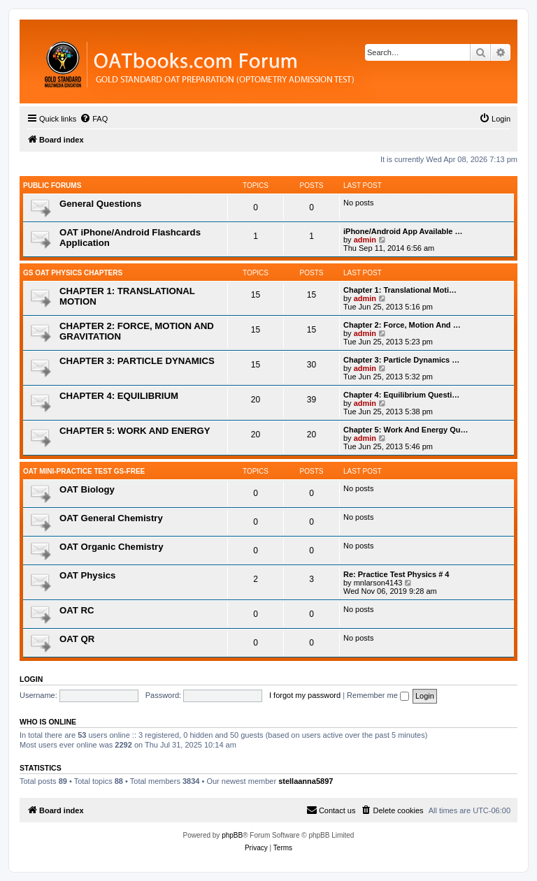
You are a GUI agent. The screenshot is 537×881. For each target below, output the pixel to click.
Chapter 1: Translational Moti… (400, 290)
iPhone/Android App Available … (403, 231)
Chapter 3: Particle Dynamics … (401, 360)
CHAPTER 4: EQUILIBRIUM (118, 396)
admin (365, 239)
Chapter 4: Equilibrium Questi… (401, 395)
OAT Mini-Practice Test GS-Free (84, 471)
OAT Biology (87, 489)
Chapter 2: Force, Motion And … (402, 325)
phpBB (232, 835)
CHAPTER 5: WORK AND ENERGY (134, 430)
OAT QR (76, 639)
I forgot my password (305, 695)
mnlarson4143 (378, 582)
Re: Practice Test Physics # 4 (396, 574)
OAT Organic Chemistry (111, 546)
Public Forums (52, 185)
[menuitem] (94, 118)
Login (31, 679)
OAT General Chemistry (111, 518)
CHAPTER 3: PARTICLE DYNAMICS (137, 361)
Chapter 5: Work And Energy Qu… (405, 429)
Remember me (378, 695)
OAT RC (76, 610)
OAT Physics (87, 575)
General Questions (100, 203)
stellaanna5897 (305, 781)
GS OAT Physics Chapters (72, 273)
